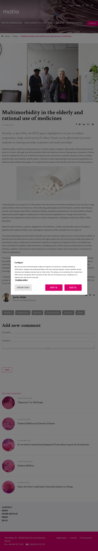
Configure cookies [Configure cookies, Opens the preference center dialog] (23, 287)
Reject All (73, 287)
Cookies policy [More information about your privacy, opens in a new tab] (21, 280)
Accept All (54, 287)
